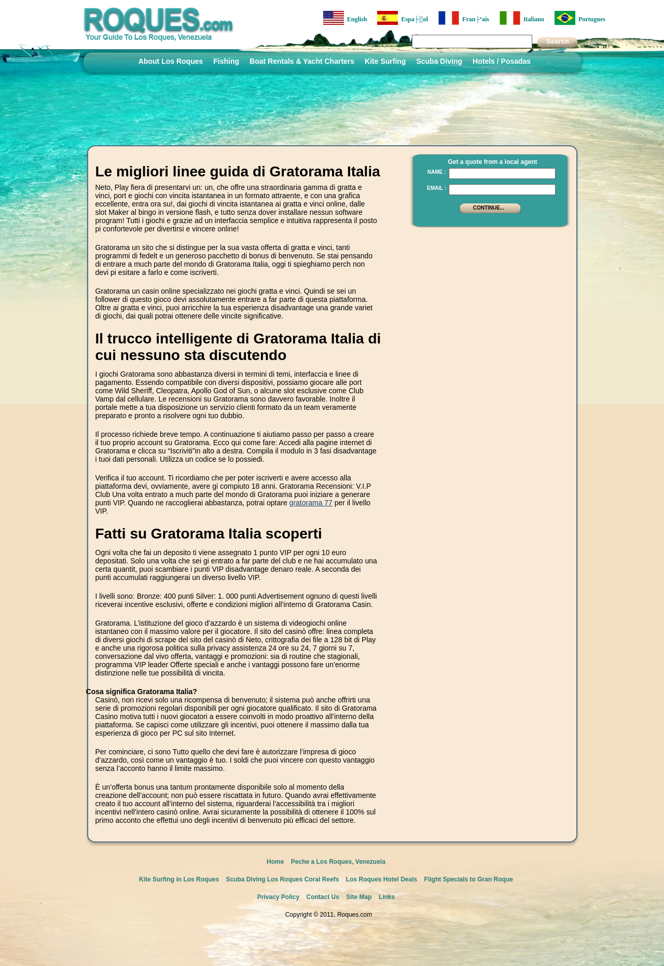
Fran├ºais (463, 18)
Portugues (580, 18)
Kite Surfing (385, 61)
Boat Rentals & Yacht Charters (302, 61)
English (345, 18)
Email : (436, 188)
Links (387, 897)
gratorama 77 (311, 503)
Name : (436, 172)
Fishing (226, 61)
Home (275, 861)
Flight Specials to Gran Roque (468, 879)
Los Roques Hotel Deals (381, 879)
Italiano (522, 18)
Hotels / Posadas (502, 61)
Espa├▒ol (402, 18)
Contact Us (323, 897)
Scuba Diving (439, 61)
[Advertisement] (487, 298)
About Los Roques (171, 61)
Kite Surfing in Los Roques (179, 879)
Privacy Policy (278, 897)
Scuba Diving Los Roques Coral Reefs (282, 879)
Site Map (358, 897)
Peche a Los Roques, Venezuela (338, 861)
